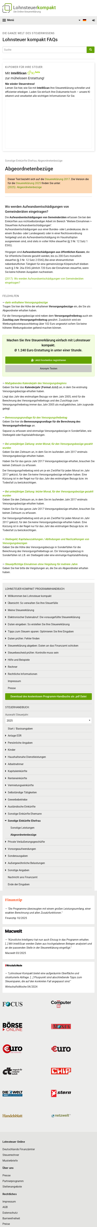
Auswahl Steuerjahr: (17, 714)
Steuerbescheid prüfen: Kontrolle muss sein (33, 652)
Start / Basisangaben (20, 728)
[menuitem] (82, 20)
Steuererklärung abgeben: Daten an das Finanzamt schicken (43, 645)
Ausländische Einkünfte (21, 806)
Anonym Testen (48, 368)
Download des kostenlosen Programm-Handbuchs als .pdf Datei (48, 696)
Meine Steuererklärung (21, 610)
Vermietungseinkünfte (21, 785)
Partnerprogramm (13, 1181)
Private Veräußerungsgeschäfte (26, 841)
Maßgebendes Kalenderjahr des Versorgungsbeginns (36, 383)
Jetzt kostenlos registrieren (48, 360)
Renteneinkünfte (17, 778)
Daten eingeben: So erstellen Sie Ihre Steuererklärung (39, 624)
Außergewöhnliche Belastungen (26, 863)
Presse (12, 688)
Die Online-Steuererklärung (27, 11)
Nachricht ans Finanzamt (22, 877)
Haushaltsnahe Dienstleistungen (27, 757)
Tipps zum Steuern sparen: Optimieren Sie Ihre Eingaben (41, 631)
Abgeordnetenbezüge (50, 160)
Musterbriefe (10, 1160)
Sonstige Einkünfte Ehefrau (21, 160)
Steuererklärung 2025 (28, 183)
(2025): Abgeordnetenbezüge (25, 187)
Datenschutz (10, 1212)
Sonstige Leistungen (22, 827)
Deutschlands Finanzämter (18, 1149)
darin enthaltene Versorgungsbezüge (26, 302)
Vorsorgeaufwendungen (22, 848)
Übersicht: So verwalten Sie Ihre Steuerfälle (33, 603)
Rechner (12, 666)
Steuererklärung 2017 (57, 179)
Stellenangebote (12, 1186)
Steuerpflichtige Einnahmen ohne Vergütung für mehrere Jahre (41, 564)
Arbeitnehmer (15, 764)
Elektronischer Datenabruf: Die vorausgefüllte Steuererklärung (44, 617)
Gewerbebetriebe (17, 799)
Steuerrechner (10, 1155)
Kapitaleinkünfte (17, 771)
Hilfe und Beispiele (19, 659)
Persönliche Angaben (20, 742)
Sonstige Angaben (18, 870)
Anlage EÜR (14, 735)
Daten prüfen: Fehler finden (24, 638)
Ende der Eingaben (19, 884)
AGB (5, 1207)
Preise (6, 1224)
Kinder (11, 749)
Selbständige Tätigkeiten (22, 792)
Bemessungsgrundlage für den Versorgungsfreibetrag (36, 417)
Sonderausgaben (18, 855)
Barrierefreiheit (11, 1218)
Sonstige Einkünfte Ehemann (25, 813)
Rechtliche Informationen (22, 674)
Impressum (14, 681)
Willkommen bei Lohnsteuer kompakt (29, 596)
